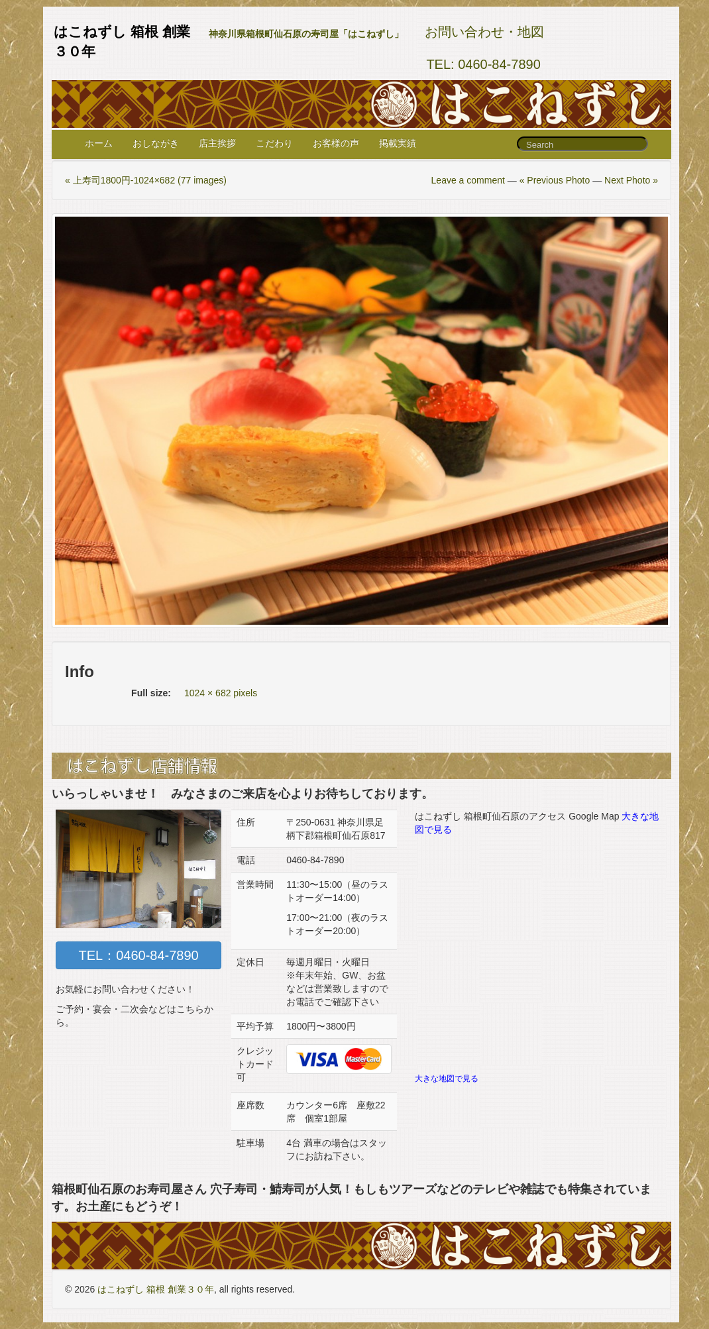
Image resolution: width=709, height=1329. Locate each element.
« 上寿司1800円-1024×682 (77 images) (146, 180)
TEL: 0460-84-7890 (483, 64)
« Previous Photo (554, 180)
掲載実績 (397, 143)
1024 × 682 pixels (220, 693)
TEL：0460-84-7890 (138, 955)
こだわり (274, 143)
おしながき (156, 143)
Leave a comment (468, 180)
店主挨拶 (217, 143)
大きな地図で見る (446, 1078)
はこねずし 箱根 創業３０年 (155, 1289)
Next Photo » (631, 180)
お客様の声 (336, 143)
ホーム (99, 143)
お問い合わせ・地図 (484, 32)
